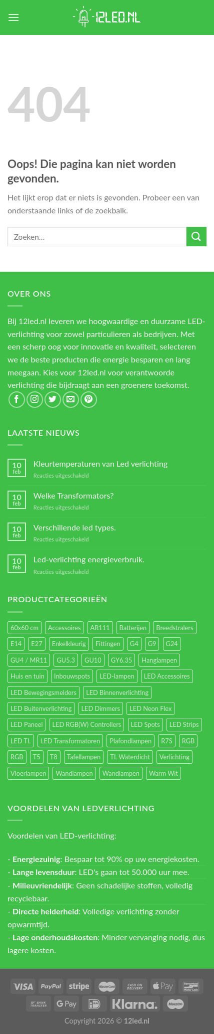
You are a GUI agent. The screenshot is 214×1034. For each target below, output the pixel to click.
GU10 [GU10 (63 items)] (93, 660)
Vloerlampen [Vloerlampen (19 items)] (28, 773)
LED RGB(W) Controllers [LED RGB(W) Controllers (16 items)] (87, 724)
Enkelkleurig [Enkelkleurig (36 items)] (69, 644)
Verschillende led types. (75, 527)
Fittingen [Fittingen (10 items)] (108, 644)
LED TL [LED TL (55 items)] (20, 741)
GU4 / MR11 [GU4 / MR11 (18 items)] (28, 660)
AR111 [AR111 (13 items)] (100, 628)
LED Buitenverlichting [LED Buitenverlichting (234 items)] (41, 708)
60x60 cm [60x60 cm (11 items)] (24, 628)
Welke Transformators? (74, 495)
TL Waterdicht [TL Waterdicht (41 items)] (130, 757)
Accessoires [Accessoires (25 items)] (64, 628)
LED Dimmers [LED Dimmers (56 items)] (101, 708)
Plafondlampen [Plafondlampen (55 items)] (131, 741)
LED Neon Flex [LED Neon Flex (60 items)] (151, 708)
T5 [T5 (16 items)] (36, 757)
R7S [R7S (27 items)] (166, 741)
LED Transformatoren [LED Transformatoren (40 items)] (70, 741)
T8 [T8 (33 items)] (54, 757)
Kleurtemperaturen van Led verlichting (101, 463)
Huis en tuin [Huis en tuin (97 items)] (27, 676)
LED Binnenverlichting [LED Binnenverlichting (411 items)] (117, 692)
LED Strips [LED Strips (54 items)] (184, 724)
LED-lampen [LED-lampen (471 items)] (117, 676)
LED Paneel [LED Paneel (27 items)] (26, 724)
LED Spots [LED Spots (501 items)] (145, 724)
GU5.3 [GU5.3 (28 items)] (65, 660)
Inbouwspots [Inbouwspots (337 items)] (72, 676)
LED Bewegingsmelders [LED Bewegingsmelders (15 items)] (43, 692)
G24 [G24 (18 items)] (172, 644)
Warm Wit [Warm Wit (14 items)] (163, 773)
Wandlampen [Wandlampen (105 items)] (74, 773)
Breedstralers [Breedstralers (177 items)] (174, 628)
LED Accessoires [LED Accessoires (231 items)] (167, 676)
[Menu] (14, 17)
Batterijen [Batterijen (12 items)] (133, 628)
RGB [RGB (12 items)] (17, 757)
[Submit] (196, 236)
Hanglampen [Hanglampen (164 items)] (159, 660)
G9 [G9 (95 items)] (152, 644)
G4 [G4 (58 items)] (134, 644)
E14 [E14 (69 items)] (16, 644)
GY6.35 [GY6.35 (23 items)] (121, 660)
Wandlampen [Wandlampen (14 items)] (121, 773)
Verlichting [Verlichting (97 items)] (175, 757)
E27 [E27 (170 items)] (36, 644)
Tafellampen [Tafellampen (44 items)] (83, 757)
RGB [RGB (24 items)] (188, 741)
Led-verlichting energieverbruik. (89, 559)
